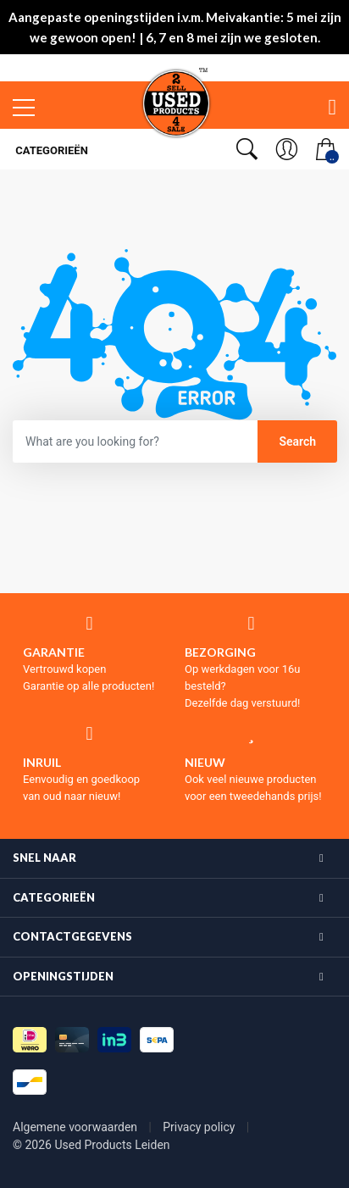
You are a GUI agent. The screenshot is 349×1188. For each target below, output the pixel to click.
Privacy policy (200, 1127)
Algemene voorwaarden (77, 1127)
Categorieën (50, 150)
